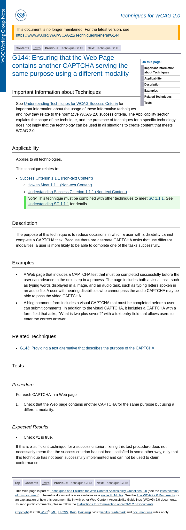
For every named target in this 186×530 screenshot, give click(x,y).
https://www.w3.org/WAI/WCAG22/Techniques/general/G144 (67, 35)
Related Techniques (157, 96)
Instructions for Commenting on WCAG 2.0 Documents (115, 504)
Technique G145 (103, 48)
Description (152, 84)
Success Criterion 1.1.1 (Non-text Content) (56, 178)
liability (105, 512)
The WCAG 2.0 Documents (156, 495)
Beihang (84, 512)
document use (143, 512)
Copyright (22, 512)
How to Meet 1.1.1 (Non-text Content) (60, 185)
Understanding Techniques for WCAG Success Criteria (71, 104)
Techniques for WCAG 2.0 (150, 16)
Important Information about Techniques (159, 70)
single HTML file (112, 495)
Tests (148, 102)
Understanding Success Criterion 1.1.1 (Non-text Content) (77, 192)
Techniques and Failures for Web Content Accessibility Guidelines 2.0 (98, 491)
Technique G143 (64, 48)
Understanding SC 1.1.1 (48, 204)
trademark (118, 512)
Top (17, 483)
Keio (73, 512)
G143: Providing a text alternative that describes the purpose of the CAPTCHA (87, 348)
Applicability (153, 78)
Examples (151, 90)
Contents (22, 48)
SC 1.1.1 (156, 198)
